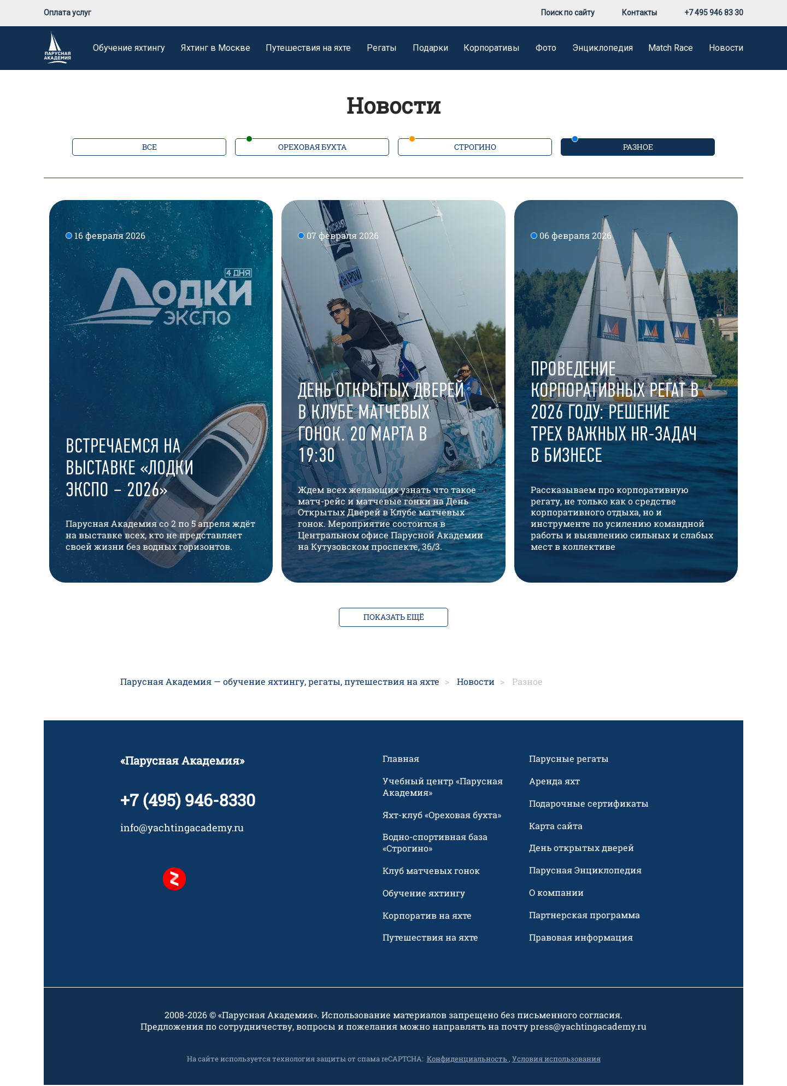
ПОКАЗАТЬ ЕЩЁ (393, 618)
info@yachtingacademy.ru (182, 828)
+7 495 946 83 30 (713, 13)
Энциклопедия (602, 49)
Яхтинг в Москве (215, 49)
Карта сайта (556, 826)
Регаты (382, 49)
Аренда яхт (554, 782)
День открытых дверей (581, 848)
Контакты (639, 13)
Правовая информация (581, 938)
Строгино (475, 148)
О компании (556, 893)
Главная (401, 759)
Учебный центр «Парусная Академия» (443, 788)
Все (149, 148)
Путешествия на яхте (308, 49)
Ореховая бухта (312, 148)
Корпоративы (491, 49)
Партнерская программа (584, 916)
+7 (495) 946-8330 (187, 801)
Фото (546, 49)
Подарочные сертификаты (589, 804)
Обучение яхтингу (129, 49)
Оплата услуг (67, 13)
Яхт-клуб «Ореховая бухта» (442, 816)
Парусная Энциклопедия (585, 871)
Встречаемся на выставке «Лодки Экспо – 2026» (129, 469)
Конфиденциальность (468, 1059)
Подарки (430, 49)
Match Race (670, 49)
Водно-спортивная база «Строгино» (435, 843)
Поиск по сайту (568, 13)
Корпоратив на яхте (427, 916)
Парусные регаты (569, 759)
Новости (726, 49)
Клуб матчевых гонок (431, 871)
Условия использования (556, 1059)
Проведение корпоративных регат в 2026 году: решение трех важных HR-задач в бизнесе (615, 414)
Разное (638, 148)
